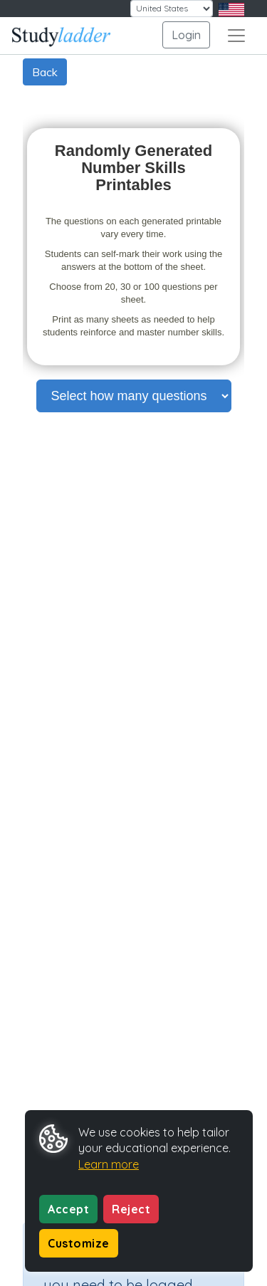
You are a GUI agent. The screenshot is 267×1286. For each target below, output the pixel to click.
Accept (68, 1209)
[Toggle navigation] (236, 35)
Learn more (108, 1164)
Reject (131, 1209)
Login (186, 35)
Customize (79, 1243)
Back (45, 72)
